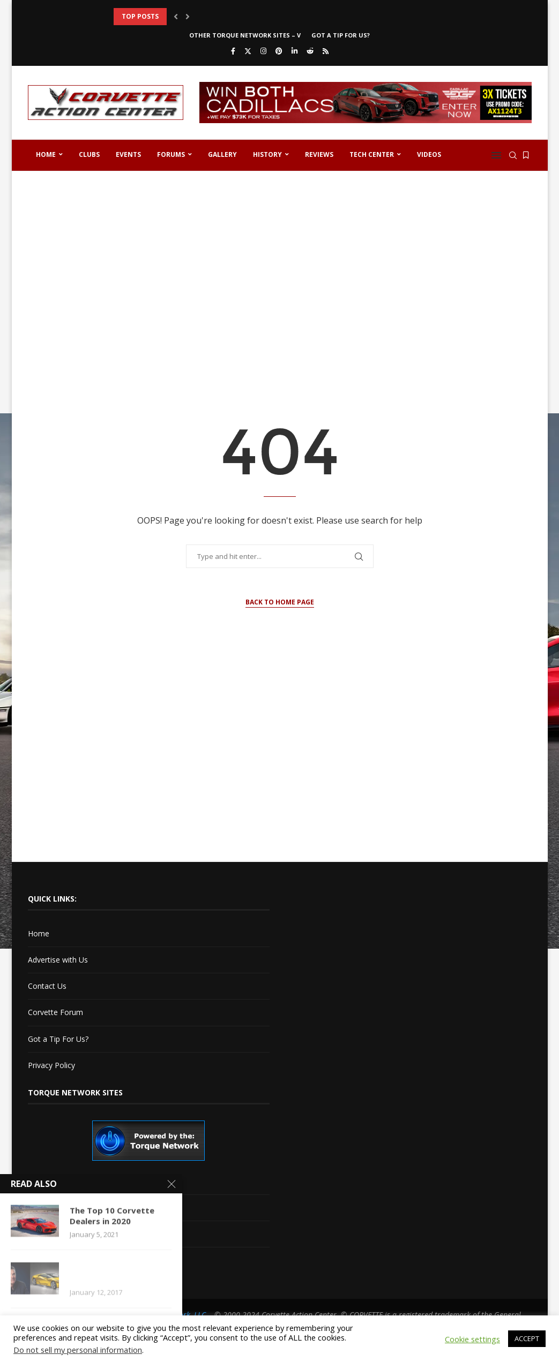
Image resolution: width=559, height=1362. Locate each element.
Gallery (222, 154)
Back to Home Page (279, 602)
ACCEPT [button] (527, 1338)
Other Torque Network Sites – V (245, 35)
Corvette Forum (55, 1012)
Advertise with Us (58, 960)
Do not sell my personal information (77, 1349)
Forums (171, 154)
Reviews (319, 154)
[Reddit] (310, 51)
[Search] (513, 155)
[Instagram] (263, 51)
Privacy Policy (51, 1065)
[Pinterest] (278, 51)
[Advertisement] (280, 262)
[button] (176, 16)
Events (128, 154)
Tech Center (371, 154)
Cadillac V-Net (52, 1181)
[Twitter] (247, 51)
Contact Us (47, 986)
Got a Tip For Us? (340, 35)
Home (46, 154)
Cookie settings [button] (472, 1339)
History (267, 154)
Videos (429, 154)
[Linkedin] (294, 51)
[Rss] (326, 51)
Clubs (89, 154)
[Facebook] (233, 51)
